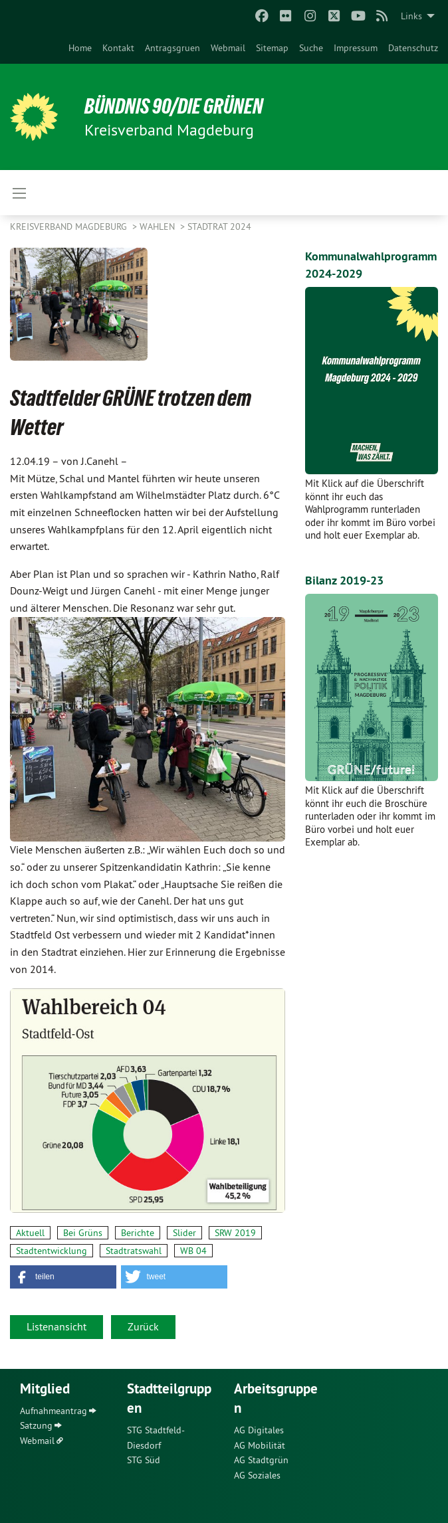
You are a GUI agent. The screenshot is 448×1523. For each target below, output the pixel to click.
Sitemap (272, 48)
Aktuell (30, 1233)
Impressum (356, 48)
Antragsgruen (172, 48)
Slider (184, 1233)
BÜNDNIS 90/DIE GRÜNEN (173, 106)
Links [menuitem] (411, 16)
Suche (311, 48)
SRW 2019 (235, 1233)
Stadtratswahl (134, 1251)
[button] (63, 1277)
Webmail (228, 48)
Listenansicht (56, 1326)
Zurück (143, 1326)
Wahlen (158, 226)
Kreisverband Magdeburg (70, 226)
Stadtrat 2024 (219, 226)
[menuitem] (80, 48)
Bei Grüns (82, 1233)
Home (80, 48)
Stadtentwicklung (51, 1251)
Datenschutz (413, 48)
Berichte (137, 1233)
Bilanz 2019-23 (344, 580)
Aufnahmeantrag (53, 1411)
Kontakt (118, 48)
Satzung (36, 1425)
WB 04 (193, 1251)
